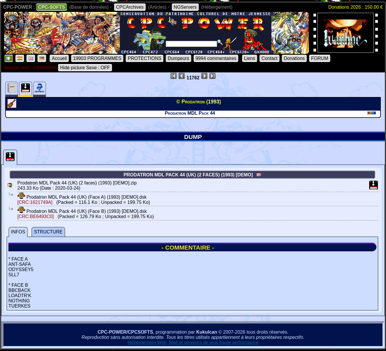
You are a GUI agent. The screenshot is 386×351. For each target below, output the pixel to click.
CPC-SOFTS (51, 7)
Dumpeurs (178, 58)
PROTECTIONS (144, 58)
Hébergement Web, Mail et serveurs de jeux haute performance (193, 342)
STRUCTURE (48, 231)
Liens (249, 58)
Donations (294, 58)
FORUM (319, 58)
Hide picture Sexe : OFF (85, 67)
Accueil (59, 58)
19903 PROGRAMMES (97, 58)
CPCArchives (130, 7)
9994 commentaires (216, 58)
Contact (269, 58)
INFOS (18, 231)
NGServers (185, 7)
